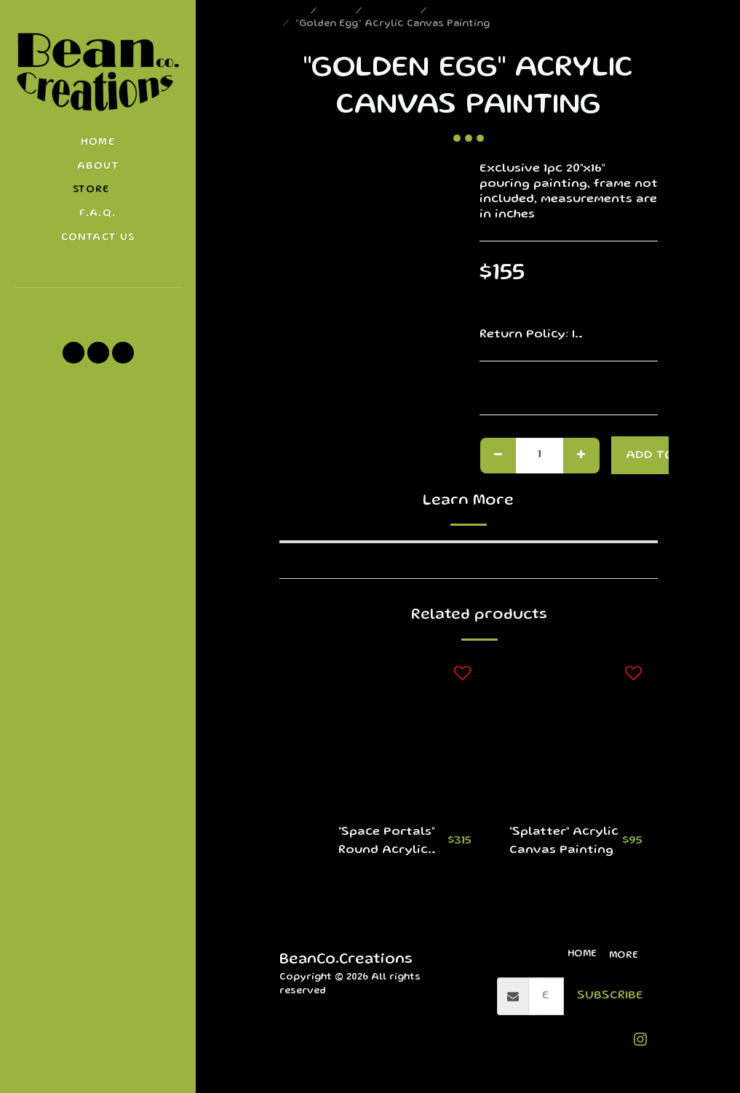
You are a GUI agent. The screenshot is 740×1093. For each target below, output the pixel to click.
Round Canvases (475, 11)
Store (337, 11)
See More (629, 334)
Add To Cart (668, 455)
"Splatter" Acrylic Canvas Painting (563, 841)
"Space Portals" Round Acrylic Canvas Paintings (386, 843)
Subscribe (610, 995)
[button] (97, 307)
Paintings (392, 11)
